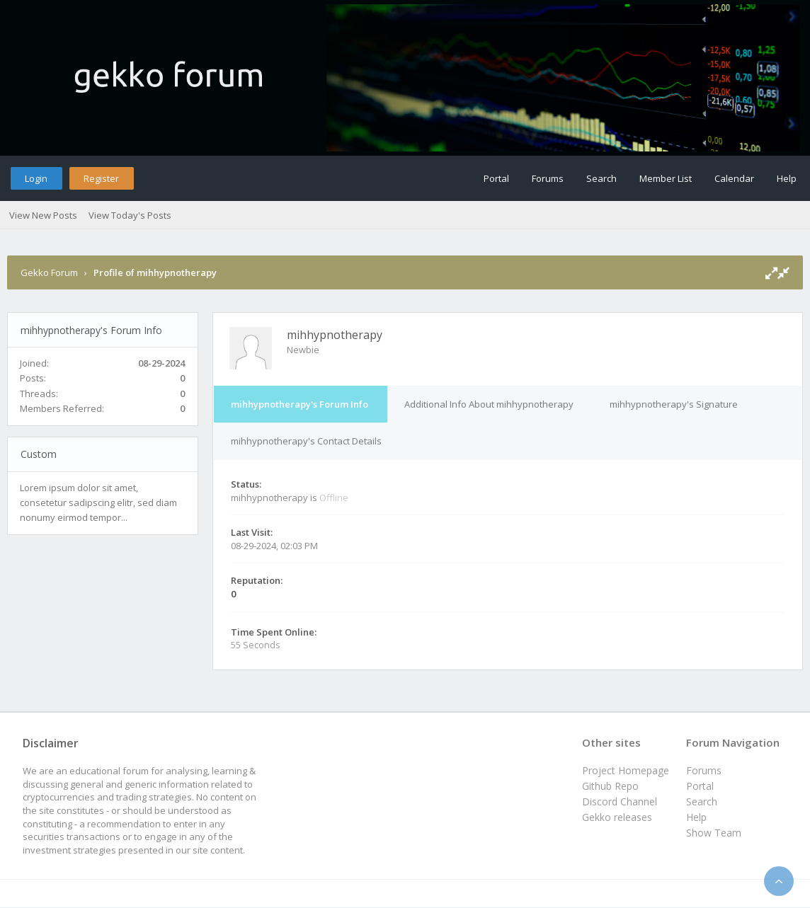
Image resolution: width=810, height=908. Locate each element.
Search (601, 178)
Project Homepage (625, 770)
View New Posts (43, 215)
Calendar (734, 178)
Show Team (713, 832)
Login (36, 178)
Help (787, 178)
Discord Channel (619, 801)
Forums (548, 178)
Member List (665, 178)
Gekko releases (617, 817)
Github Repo (610, 786)
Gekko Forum (49, 272)
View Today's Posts (130, 215)
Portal (496, 178)
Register (101, 178)
